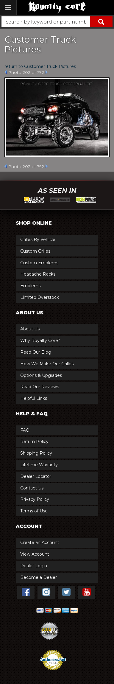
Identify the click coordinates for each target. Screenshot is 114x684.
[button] (57, 21)
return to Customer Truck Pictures (40, 66)
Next (47, 72)
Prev (5, 72)
